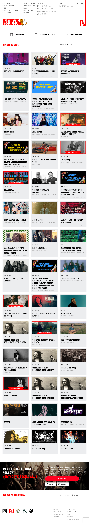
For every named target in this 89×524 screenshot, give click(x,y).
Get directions (42, 14)
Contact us (28, 10)
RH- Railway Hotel (25, 511)
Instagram (62, 484)
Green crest (18, 511)
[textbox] (73, 44)
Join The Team (29, 3)
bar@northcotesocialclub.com (46, 11)
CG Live (31, 511)
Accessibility (29, 6)
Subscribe (62, 479)
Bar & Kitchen (8, 6)
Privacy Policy (71, 511)
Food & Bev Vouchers (73, 519)
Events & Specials (10, 10)
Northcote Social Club (15, 22)
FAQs (25, 8)
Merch (26, 13)
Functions (7, 13)
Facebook (50, 484)
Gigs (4, 8)
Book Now (6, 3)
